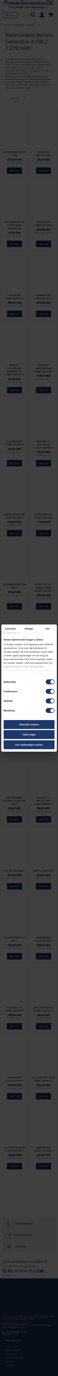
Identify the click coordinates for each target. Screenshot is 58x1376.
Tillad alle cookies (29, 724)
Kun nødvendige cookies (29, 744)
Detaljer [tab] (29, 628)
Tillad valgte (29, 734)
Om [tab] (47, 628)
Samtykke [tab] (10, 628)
